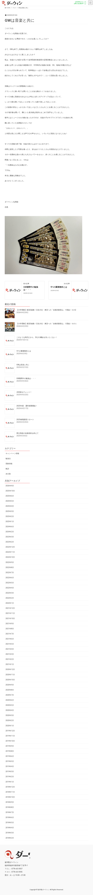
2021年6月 (10, 639)
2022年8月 (10, 567)
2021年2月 (10, 659)
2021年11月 (10, 613)
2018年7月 (10, 812)
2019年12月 (10, 731)
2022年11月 (10, 552)
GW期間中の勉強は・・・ (26, 378)
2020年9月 (10, 685)
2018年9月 (10, 802)
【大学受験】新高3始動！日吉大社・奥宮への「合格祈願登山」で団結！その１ (46, 324)
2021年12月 (10, 608)
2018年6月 (10, 817)
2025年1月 (10, 521)
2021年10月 (10, 618)
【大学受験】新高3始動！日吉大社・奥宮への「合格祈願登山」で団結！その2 (46, 310)
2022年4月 (10, 588)
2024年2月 (10, 532)
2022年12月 (10, 547)
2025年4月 (10, 506)
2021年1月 (10, 664)
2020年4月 (10, 710)
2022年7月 (10, 572)
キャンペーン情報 (12, 453)
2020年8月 (10, 690)
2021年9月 (10, 624)
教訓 (7, 469)
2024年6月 (10, 527)
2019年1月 (10, 782)
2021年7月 (10, 634)
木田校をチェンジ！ (24, 392)
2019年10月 (10, 741)
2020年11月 (10, 675)
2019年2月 (10, 777)
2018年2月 (10, 838)
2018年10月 (10, 797)
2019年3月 (10, 771)
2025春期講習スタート (25, 419)
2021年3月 (10, 654)
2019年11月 (10, 736)
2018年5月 (10, 822)
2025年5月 (10, 501)
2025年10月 (10, 491)
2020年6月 (10, 700)
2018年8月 (10, 807)
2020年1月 (10, 726)
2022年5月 (10, 583)
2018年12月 (10, 787)
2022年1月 (10, 603)
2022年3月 (10, 593)
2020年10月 (10, 680)
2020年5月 (10, 705)
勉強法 (8, 459)
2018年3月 (10, 833)
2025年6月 (10, 496)
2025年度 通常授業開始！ (26, 406)
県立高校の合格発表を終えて (27, 433)
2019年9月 (10, 746)
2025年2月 (10, 516)
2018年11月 (10, 792)
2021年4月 (10, 649)
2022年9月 (10, 562)
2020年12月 (10, 669)
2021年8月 (10, 629)
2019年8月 (10, 751)
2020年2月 (10, 720)
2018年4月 (10, 828)
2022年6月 (10, 578)
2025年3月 (10, 511)
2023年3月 (10, 537)
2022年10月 (10, 557)
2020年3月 (10, 715)
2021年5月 (10, 644)
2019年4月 (10, 766)
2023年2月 (10, 542)
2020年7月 (10, 695)
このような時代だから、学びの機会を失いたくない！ (36, 337)
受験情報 (9, 464)
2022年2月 (10, 598)
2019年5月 (10, 761)
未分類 (8, 474)
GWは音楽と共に (22, 365)
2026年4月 (10, 486)
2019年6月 (10, 756)
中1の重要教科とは (58, 287)
